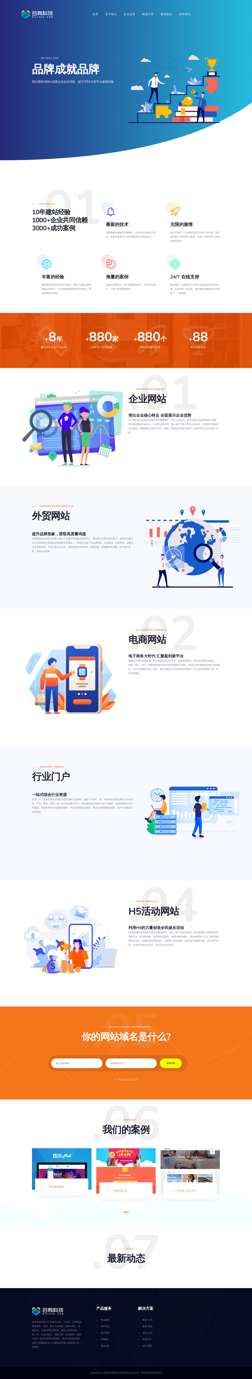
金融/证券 (147, 1333)
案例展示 (166, 14)
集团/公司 (147, 1320)
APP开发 (105, 1326)
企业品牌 (129, 14)
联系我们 (185, 14)
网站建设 (105, 1320)
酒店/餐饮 (147, 1346)
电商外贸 (148, 14)
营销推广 (105, 1339)
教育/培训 (147, 1326)
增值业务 (105, 1346)
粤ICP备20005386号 (151, 1372)
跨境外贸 (146, 1339)
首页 (95, 14)
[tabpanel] (61, 1171)
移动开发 (105, 1333)
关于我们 (111, 14)
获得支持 (170, 1063)
